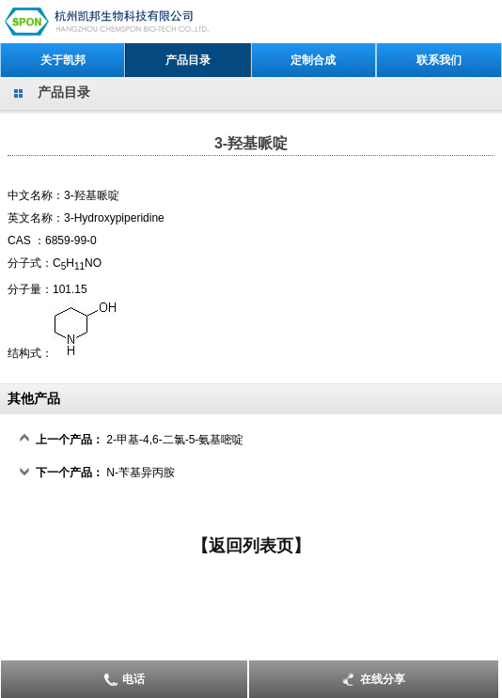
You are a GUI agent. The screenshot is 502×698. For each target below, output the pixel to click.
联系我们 (439, 60)
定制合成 (313, 60)
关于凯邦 (63, 60)
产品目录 (188, 60)
